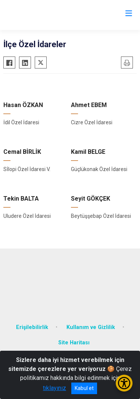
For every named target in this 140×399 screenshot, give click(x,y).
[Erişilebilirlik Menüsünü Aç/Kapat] (124, 383)
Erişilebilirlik (32, 327)
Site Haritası (74, 342)
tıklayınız (54, 388)
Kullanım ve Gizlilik (90, 327)
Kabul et (84, 388)
